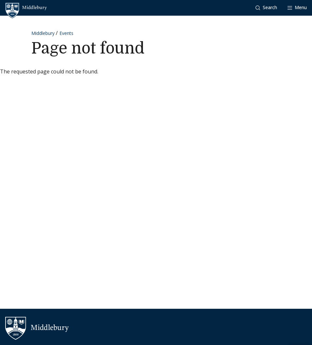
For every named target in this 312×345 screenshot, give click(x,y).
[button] (266, 7)
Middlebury (43, 33)
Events (66, 33)
